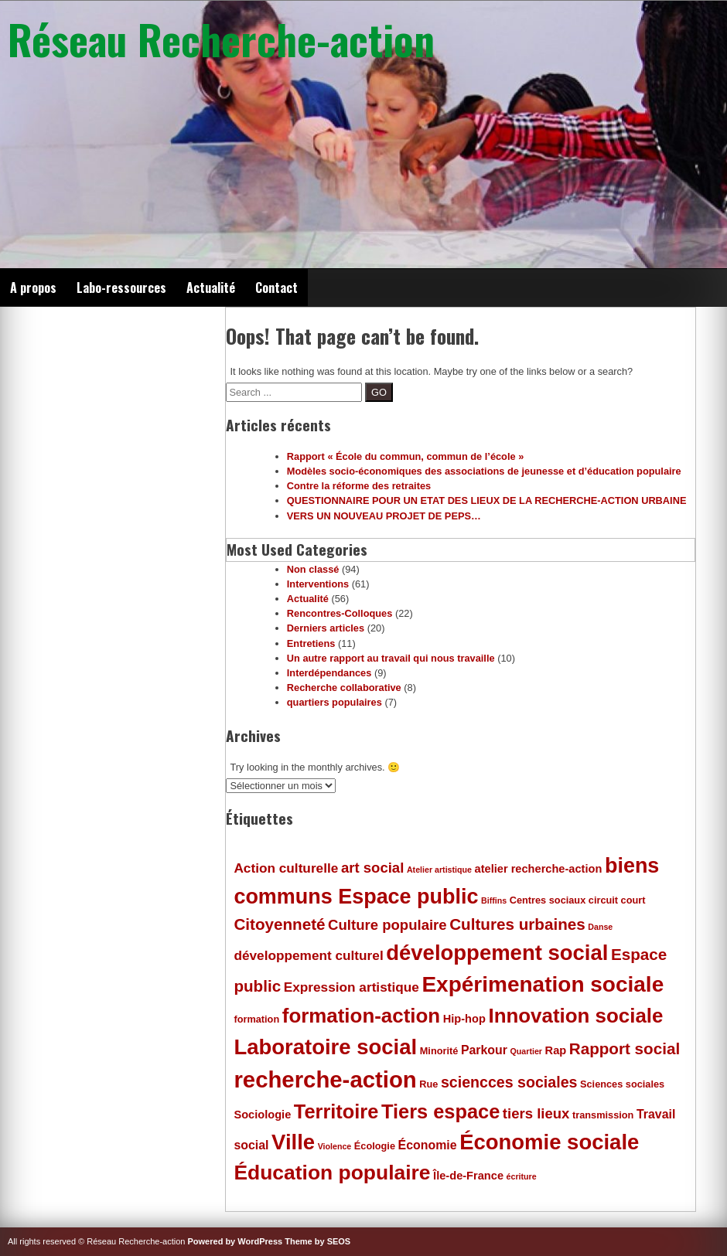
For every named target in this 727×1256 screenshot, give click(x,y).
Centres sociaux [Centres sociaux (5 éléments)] (548, 900)
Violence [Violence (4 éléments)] (335, 1146)
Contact (276, 287)
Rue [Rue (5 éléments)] (428, 1084)
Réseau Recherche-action (221, 39)
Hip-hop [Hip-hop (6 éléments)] (464, 1019)
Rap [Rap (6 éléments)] (556, 1050)
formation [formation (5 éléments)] (256, 1019)
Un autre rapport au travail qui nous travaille (391, 658)
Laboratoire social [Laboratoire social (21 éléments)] (325, 1047)
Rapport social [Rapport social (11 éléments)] (624, 1048)
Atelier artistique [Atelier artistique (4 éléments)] (439, 869)
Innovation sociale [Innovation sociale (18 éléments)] (575, 1015)
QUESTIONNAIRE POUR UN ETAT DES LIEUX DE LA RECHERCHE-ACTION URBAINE (487, 500)
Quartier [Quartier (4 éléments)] (526, 1051)
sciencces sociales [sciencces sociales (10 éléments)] (509, 1082)
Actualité (210, 287)
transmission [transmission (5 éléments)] (602, 1115)
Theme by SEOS (317, 1241)
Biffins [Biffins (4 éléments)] (494, 900)
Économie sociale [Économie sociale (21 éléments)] (549, 1142)
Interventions (318, 584)
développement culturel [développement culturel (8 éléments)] (308, 955)
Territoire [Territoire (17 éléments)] (336, 1111)
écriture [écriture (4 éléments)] (522, 1176)
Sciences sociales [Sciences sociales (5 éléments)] (622, 1084)
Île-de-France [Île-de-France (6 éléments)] (468, 1175)
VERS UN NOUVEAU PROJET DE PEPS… (384, 516)
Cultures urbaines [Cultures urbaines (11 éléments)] (517, 924)
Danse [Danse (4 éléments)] (600, 926)
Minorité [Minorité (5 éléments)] (439, 1051)
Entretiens (311, 643)
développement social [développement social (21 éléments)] (497, 953)
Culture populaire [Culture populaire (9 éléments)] (387, 925)
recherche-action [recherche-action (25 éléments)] (325, 1079)
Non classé (313, 569)
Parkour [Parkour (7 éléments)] (484, 1050)
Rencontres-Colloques (340, 613)
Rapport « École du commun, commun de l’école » (405, 456)
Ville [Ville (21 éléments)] (293, 1142)
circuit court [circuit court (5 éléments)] (617, 900)
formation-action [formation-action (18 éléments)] (361, 1015)
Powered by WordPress (235, 1241)
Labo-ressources (121, 287)
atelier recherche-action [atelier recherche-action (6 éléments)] (538, 869)
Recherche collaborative (344, 687)
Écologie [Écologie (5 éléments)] (374, 1146)
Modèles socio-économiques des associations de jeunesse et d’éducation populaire (484, 471)
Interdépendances (329, 673)
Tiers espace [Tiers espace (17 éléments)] (440, 1111)
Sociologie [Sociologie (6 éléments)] (262, 1114)
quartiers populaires (334, 702)
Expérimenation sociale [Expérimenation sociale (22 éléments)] (543, 984)
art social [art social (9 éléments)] (372, 867)
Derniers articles (325, 628)
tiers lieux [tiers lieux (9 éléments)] (536, 1113)
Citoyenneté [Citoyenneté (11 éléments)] (279, 924)
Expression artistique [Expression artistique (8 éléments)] (351, 987)
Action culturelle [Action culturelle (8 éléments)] (286, 868)
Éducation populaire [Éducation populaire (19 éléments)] (332, 1172)
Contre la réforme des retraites (359, 486)
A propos (33, 287)
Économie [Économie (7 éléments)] (427, 1145)
